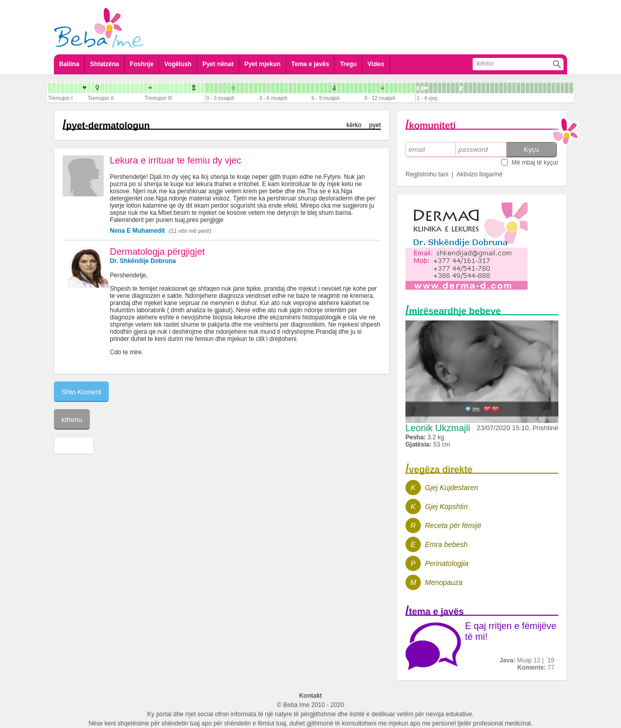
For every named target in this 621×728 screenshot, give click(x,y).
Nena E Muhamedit (137, 230)
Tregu (348, 64)
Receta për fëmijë (453, 525)
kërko (353, 125)
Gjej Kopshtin (446, 506)
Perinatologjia (447, 563)
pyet (375, 125)
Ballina (69, 64)
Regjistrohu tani (426, 174)
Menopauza (443, 582)
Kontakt (310, 695)
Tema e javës (310, 64)
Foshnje (141, 64)
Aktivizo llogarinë (479, 174)
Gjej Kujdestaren (451, 487)
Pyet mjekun (262, 64)
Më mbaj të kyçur (535, 162)
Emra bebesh (446, 544)
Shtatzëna (104, 64)
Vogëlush (177, 64)
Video (375, 64)
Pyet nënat (218, 64)
